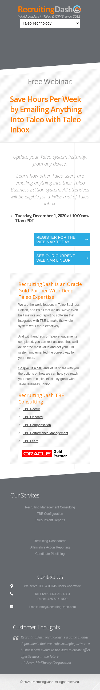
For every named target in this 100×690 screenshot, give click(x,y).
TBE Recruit (32, 409)
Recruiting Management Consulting (50, 507)
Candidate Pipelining (50, 554)
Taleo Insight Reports (50, 520)
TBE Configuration (50, 514)
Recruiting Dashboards (50, 541)
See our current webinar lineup (56, 257)
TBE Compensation (37, 425)
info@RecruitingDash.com (57, 607)
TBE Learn (30, 441)
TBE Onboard (33, 417)
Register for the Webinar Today (56, 239)
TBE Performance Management (45, 433)
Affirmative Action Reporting (50, 547)
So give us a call (30, 368)
